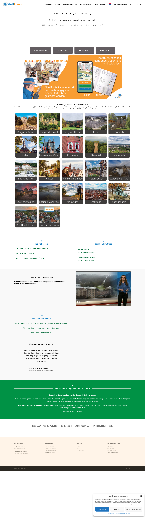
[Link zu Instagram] (137, 4)
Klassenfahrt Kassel (50, 496)
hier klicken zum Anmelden (41, 378)
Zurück (18, 398)
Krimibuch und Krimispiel (21, 499)
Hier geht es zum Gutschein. (72, 457)
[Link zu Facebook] (140, 4)
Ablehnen (117, 509)
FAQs (77, 494)
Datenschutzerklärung (120, 513)
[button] (141, 496)
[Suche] (130, 4)
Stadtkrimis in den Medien (42, 323)
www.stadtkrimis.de (19, 494)
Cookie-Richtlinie (110, 513)
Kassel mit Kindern (50, 494)
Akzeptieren (102, 509)
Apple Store (83, 295)
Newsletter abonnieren (20, 497)
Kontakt (78, 491)
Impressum (128, 513)
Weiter (65, 398)
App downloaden (49, 491)
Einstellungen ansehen (133, 509)
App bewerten (80, 496)
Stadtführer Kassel (50, 498)
